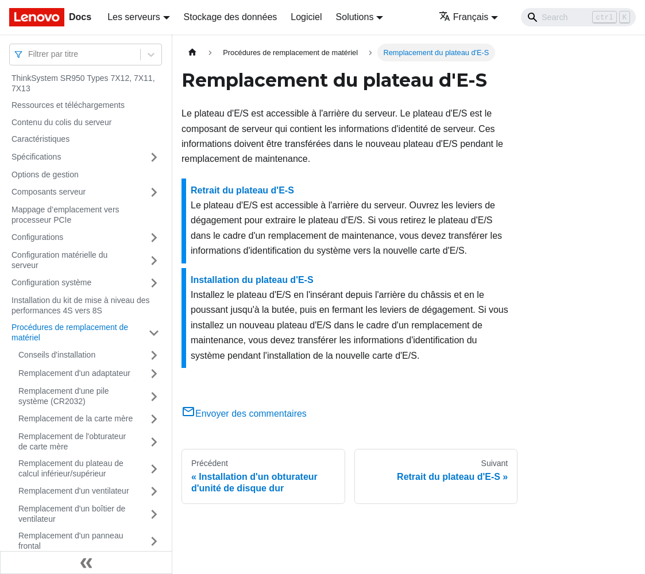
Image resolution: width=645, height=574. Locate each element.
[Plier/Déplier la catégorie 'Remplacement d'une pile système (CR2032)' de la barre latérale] (154, 396)
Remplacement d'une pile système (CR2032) (63, 396)
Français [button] (463, 17)
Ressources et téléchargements (68, 105)
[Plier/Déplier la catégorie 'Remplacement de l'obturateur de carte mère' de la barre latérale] (154, 441)
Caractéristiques (40, 139)
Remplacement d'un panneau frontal (70, 540)
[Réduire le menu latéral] (86, 562)
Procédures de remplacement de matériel (69, 332)
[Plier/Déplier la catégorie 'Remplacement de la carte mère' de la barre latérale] (154, 419)
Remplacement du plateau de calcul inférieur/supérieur (70, 468)
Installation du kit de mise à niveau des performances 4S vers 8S (80, 305)
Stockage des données (230, 17)
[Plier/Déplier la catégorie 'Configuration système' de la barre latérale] (154, 283)
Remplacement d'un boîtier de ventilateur (71, 513)
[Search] (578, 17)
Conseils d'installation (56, 354)
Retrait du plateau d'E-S (242, 190)
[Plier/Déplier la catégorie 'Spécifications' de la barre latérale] (154, 157)
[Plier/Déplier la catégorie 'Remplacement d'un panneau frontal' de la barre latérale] (154, 541)
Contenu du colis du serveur (61, 122)
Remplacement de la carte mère (75, 418)
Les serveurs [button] (133, 17)
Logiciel (306, 17)
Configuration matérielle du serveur (59, 260)
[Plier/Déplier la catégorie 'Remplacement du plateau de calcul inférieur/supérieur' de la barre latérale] (154, 468)
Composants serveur (48, 191)
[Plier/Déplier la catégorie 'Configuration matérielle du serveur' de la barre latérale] (154, 260)
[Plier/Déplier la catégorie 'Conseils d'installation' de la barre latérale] (154, 355)
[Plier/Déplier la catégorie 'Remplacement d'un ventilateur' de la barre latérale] (154, 491)
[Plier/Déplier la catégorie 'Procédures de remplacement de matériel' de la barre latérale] (154, 332)
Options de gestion (45, 174)
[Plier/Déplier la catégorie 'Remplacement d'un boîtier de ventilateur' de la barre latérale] (154, 514)
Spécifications (36, 156)
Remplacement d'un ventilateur (73, 490)
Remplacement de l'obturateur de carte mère (72, 441)
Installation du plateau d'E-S (252, 280)
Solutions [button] (355, 17)
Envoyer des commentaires (244, 413)
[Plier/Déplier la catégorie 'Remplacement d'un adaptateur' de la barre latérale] (154, 373)
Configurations (37, 237)
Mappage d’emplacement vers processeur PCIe (65, 214)
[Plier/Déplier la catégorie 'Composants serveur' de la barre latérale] (154, 192)
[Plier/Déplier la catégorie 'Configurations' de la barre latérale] (154, 237)
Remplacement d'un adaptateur (74, 373)
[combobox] (29, 54)
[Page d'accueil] (192, 52)
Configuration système (51, 282)
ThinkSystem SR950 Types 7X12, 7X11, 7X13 (83, 83)
